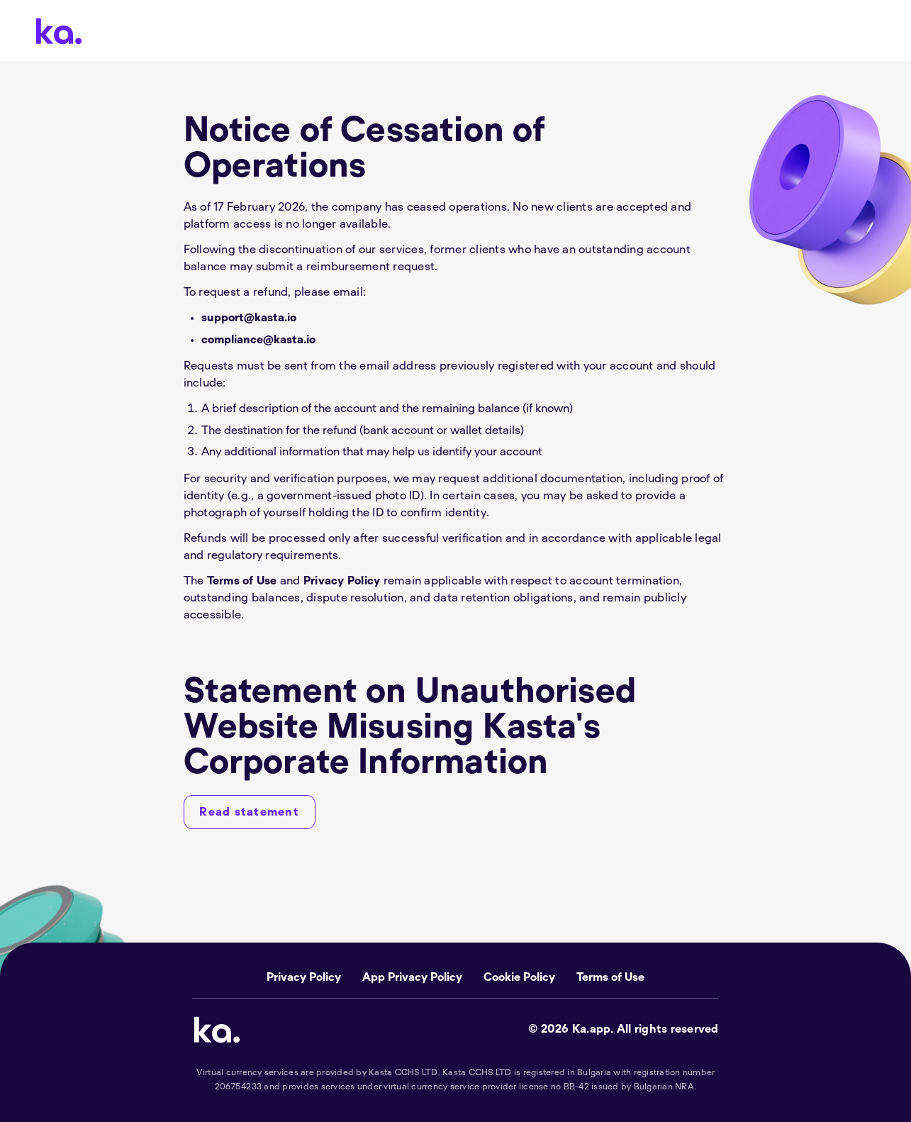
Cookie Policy (519, 977)
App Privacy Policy (412, 977)
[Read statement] (249, 812)
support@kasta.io (248, 317)
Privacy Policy (342, 581)
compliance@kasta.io (258, 339)
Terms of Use (242, 581)
